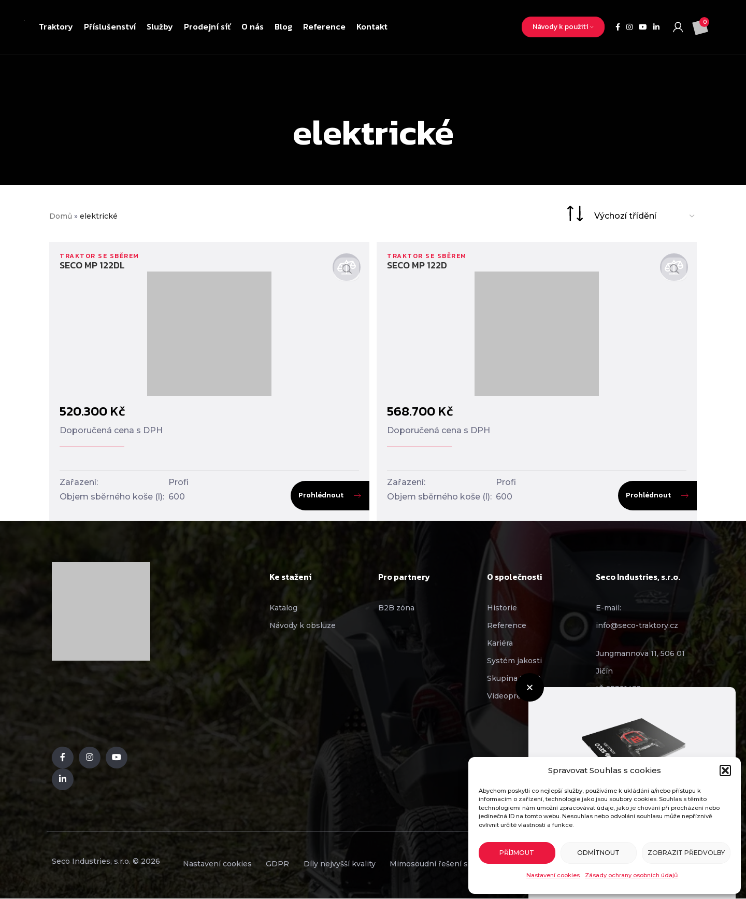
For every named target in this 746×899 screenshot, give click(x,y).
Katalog (283, 607)
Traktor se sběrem (102, 256)
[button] (725, 770)
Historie (502, 607)
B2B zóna (396, 607)
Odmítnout (598, 853)
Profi (178, 482)
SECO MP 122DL (92, 265)
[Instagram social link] (629, 27)
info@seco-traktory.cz (637, 625)
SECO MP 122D (419, 265)
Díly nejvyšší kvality (356, 864)
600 (176, 497)
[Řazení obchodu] (645, 215)
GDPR (287, 864)
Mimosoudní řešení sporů (460, 864)
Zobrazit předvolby (686, 853)
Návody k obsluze (302, 625)
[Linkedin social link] (656, 27)
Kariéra (500, 643)
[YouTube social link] (643, 27)
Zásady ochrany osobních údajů (631, 875)
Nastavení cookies (553, 875)
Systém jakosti (514, 660)
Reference (506, 625)
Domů (60, 216)
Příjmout (516, 853)
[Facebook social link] (617, 27)
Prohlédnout (319, 495)
